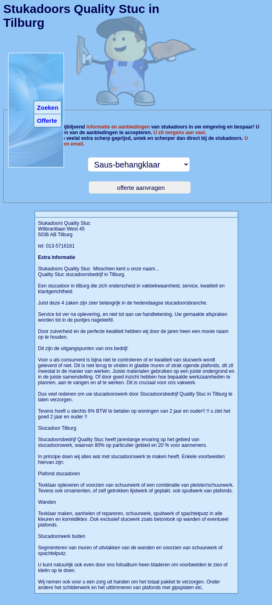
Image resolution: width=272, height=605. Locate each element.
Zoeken (48, 107)
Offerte (47, 120)
